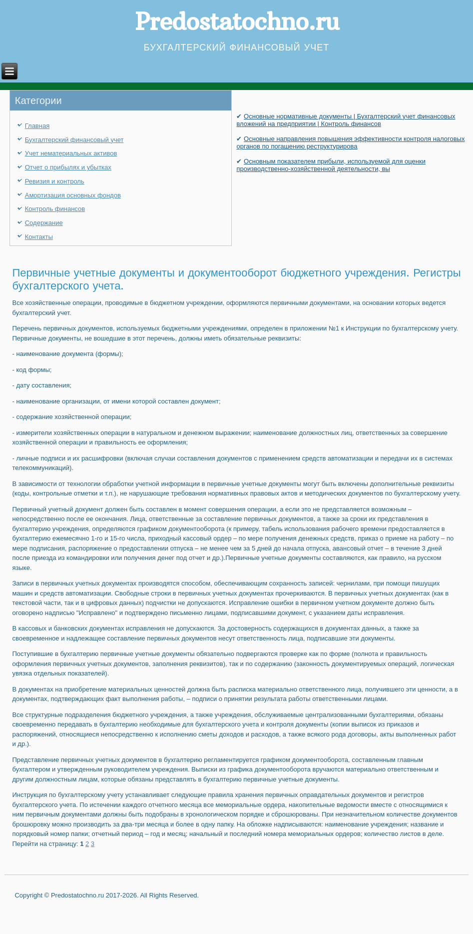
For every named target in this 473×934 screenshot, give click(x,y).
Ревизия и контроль (54, 181)
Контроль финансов (55, 208)
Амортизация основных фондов (73, 195)
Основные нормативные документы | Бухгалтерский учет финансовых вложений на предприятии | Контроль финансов (345, 120)
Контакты (39, 236)
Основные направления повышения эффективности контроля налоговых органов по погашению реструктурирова (350, 142)
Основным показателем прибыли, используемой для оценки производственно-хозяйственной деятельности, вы (330, 165)
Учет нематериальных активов (71, 153)
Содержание (44, 222)
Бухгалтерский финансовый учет (74, 140)
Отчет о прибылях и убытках (68, 167)
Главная (37, 126)
